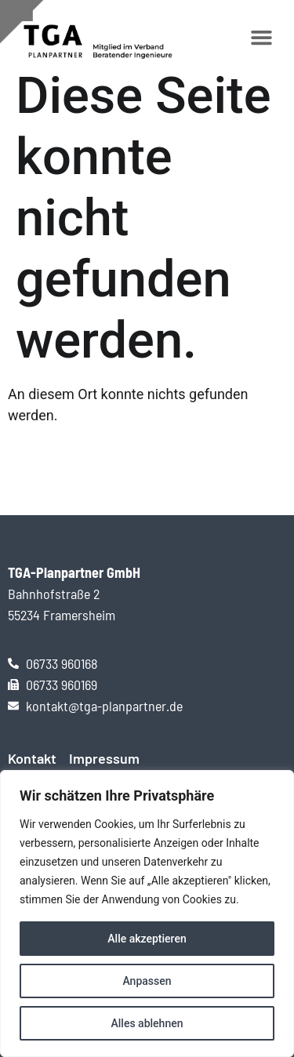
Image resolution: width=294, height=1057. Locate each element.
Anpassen (146, 981)
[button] (262, 37)
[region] (147, 913)
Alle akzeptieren (146, 938)
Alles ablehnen (147, 1023)
